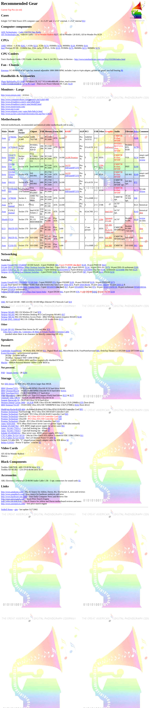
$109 (103, 270)
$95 (81, 409)
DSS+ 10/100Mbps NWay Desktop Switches (26, 267)
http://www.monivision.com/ (13, 106)
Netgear (4, 272)
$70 (71, 285)
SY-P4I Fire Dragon (11, 166)
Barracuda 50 (13, 400)
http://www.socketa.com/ (11, 501)
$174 (46, 46)
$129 (70, 84)
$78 (77, 292)
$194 (107, 285)
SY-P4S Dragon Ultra (11, 174)
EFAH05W (51, 287)
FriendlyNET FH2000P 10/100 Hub (22, 282)
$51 (44, 351)
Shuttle (5, 219)
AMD (3, 46)
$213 (84, 48)
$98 (135, 198)
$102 (77, 405)
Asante (4, 265)
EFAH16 (138, 287)
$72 (135, 182)
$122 (61, 319)
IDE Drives (9, 384)
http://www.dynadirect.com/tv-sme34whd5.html (21, 104)
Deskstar (9, 405)
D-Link (4, 267)
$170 (136, 147)
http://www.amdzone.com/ (12, 492)
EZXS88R (120, 270)
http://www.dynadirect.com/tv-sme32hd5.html (20, 102)
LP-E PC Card (28, 84)
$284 (25, 373)
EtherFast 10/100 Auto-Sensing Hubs (24, 287)
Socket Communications (11, 84)
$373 (113, 282)
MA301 (11, 314)
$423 (104, 265)
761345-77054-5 (14, 431)
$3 (55, 438)
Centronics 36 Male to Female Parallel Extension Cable (46, 332)
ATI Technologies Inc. (10, 34)
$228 (92, 282)
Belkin (4, 442)
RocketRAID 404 (17, 409)
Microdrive (10, 395)
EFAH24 (11, 289)
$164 (144, 287)
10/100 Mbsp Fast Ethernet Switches (23, 272)
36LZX (16, 391)
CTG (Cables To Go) (10, 435)
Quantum (5, 398)
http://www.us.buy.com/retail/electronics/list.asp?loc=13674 (26, 114)
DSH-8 (83, 285)
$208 (136, 138)
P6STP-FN (13, 228)
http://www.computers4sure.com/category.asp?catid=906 (25, 99)
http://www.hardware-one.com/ (14, 496)
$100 (54, 272)
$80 (97, 351)
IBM (3, 388)
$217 (61, 433)
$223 (35, 46)
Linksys (4, 270)
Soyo (4, 157)
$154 (59, 46)
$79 (48, 329)
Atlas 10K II (14, 398)
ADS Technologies (9, 32)
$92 (63, 426)
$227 (27, 289)
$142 (101, 272)
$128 (73, 46)
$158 (115, 287)
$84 (56, 265)
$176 (97, 48)
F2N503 (10, 442)
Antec (3, 423)
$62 (61, 292)
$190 (128, 351)
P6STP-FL (12, 237)
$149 (136, 174)
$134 (136, 157)
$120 (136, 219)
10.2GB (30, 402)
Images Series (12, 373)
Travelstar (10, 393)
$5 (40, 442)
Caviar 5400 (20, 402)
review (142, 160)
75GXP (16, 405)
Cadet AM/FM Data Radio (30, 32)
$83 (135, 245)
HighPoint (5, 409)
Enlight (4, 426)
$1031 (63, 391)
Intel (3, 48)
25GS (16, 393)
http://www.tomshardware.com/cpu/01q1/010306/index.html (99, 59)
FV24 (10, 219)
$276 (71, 48)
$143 (136, 211)
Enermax (5, 70)
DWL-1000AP (14, 319)
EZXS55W (61, 270)
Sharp (3, 81)
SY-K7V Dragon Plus (12, 157)
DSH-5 (67, 285)
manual (11, 206)
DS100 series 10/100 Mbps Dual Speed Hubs (27, 292)
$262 (23, 46)
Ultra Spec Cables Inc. (12, 332)
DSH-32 (119, 285)
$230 (112, 272)
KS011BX (11, 423)
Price (136, 131)
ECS (4, 228)
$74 (68, 270)
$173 (136, 190)
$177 (72, 395)
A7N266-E (13, 147)
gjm (16, 509)
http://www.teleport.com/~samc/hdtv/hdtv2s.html (21, 111)
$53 (83, 21)
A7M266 (12, 198)
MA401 (11, 312)
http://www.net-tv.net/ (10, 109)
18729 (21, 435)
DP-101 (11, 329)
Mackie (4, 362)
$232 (142, 351)
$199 (136, 166)
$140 (80, 317)
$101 (86, 46)
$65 (60, 351)
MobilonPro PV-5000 (15, 81)
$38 (60, 416)
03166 (21, 438)
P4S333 (11, 182)
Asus (4, 138)
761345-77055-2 (14, 428)
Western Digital (7, 402)
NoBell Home (7, 509)
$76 (81, 402)
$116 (94, 292)
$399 (136, 267)
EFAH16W (108, 287)
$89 (69, 267)
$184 (113, 292)
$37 (63, 314)
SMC (3, 302)
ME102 (11, 317)
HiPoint (68, 168)
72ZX (15, 388)
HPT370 (75, 168)
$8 (122, 70)
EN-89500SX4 (14, 433)
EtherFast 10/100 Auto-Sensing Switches (25, 270)
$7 (49, 431)
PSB (3, 373)
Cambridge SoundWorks (11, 351)
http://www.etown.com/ (11, 95)
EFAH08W (79, 287)
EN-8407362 (13, 426)
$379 (107, 267)
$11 (81, 435)
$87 (84, 272)
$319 (58, 48)
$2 (67, 440)
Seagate (4, 400)
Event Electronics (8, 353)
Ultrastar (9, 388)
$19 (70, 302)
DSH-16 (101, 285)
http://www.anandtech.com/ (12, 494)
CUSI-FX (12, 245)
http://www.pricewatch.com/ (13, 499)
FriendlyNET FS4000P (17, 265)
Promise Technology (9, 412)
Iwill (4, 190)
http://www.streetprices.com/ (13, 504)
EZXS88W (88, 270)
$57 (66, 287)
